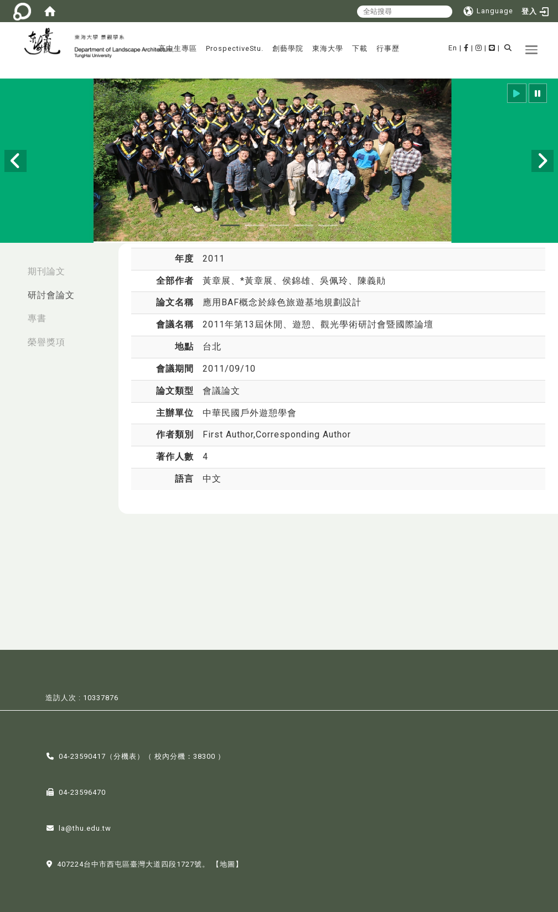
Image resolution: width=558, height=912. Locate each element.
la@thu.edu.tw (85, 827)
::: (11, 265)
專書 (37, 318)
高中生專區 (177, 48)
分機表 (125, 755)
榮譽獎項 (46, 342)
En (452, 48)
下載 (360, 48)
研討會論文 (51, 295)
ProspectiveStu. (235, 48)
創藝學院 (287, 48)
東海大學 (327, 48)
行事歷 (388, 48)
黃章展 (217, 280)
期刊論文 (46, 271)
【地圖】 (227, 863)
